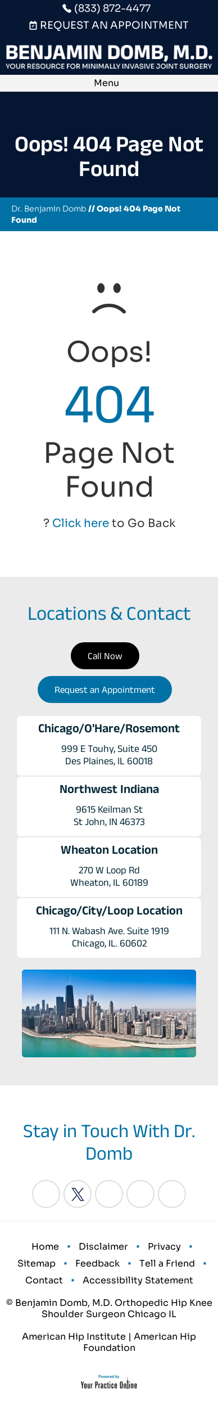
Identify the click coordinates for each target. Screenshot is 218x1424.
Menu (106, 83)
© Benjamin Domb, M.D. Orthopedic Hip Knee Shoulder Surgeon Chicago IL (109, 1308)
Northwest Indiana (109, 788)
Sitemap (36, 1263)
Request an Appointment (104, 689)
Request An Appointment (114, 25)
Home (45, 1246)
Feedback (97, 1263)
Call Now (105, 656)
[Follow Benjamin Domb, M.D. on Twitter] (77, 1194)
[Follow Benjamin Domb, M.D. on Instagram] (140, 1194)
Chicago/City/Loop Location (109, 910)
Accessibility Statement (138, 1280)
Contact (44, 1280)
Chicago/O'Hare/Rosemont (109, 727)
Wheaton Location (109, 849)
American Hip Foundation (140, 1342)
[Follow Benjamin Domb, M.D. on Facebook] (46, 1194)
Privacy (164, 1246)
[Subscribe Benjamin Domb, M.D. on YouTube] (172, 1194)
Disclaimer (103, 1246)
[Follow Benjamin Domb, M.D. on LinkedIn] (109, 1194)
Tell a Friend (167, 1263)
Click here (80, 523)
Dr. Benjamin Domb (49, 209)
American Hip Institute (74, 1336)
